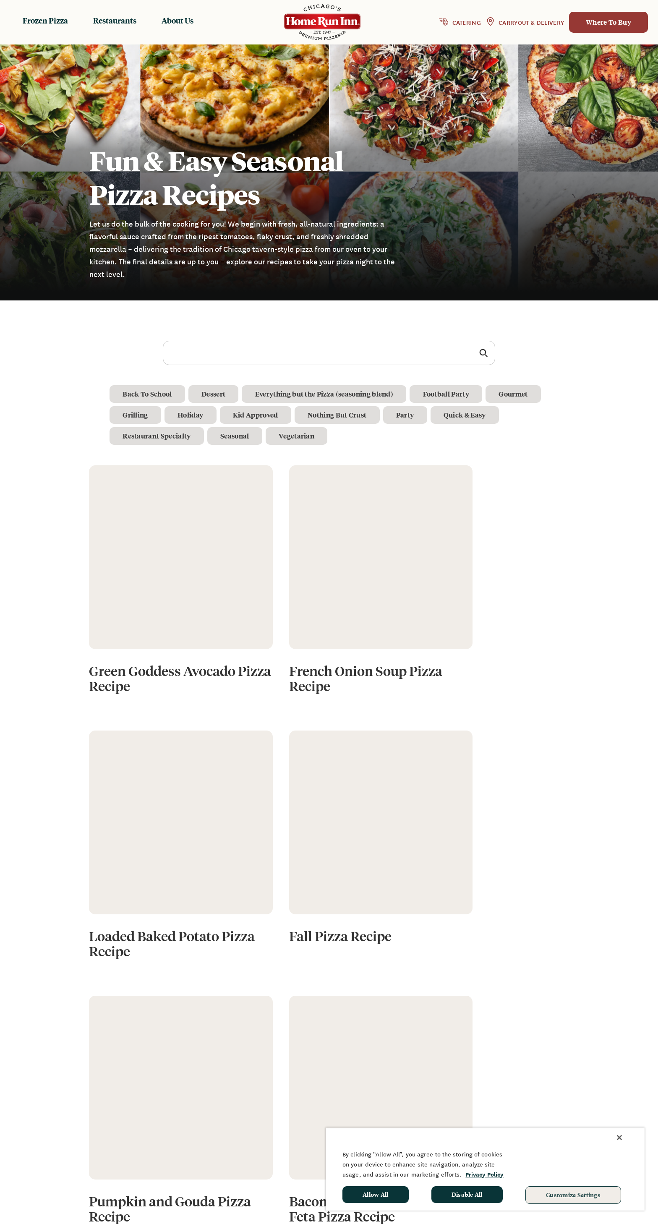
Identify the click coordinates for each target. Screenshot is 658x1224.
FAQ (468, 1105)
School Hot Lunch (568, 1117)
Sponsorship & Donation (579, 1105)
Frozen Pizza (45, 20)
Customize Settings (573, 1194)
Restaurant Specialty (157, 436)
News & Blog (482, 1092)
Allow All (376, 1194)
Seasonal (235, 436)
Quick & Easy (468, 415)
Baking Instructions (391, 1117)
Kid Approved (257, 415)
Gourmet (516, 394)
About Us (177, 20)
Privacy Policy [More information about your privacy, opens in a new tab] (484, 1174)
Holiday (191, 415)
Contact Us (479, 1117)
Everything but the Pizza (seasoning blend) (326, 394)
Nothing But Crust (339, 415)
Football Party (448, 394)
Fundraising (559, 1092)
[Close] (619, 1137)
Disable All (467, 1194)
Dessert (214, 394)
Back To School (147, 394)
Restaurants (114, 20)
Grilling (136, 415)
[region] (485, 1169)
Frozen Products (385, 1092)
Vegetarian (298, 436)
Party (408, 415)
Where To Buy (608, 22)
